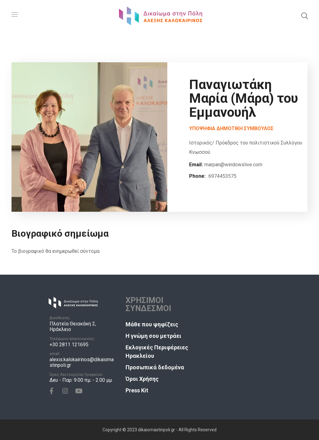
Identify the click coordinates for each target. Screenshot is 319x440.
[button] (304, 15)
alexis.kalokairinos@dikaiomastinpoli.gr (82, 362)
